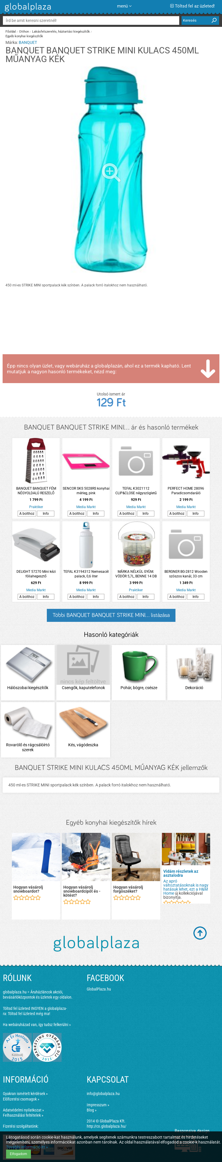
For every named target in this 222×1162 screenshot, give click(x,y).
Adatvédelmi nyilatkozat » (23, 1110)
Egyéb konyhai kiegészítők (24, 36)
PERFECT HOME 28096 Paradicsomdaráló (186, 490)
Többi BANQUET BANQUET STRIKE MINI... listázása (111, 615)
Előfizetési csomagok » (21, 1099)
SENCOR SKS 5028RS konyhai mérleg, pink (86, 490)
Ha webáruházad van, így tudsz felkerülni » (37, 1024)
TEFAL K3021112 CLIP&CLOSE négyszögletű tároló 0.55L (136, 490)
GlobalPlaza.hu (99, 989)
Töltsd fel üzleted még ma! (29, 1013)
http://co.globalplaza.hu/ (106, 1126)
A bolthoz (26, 514)
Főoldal (10, 31)
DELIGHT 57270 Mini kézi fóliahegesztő (36, 574)
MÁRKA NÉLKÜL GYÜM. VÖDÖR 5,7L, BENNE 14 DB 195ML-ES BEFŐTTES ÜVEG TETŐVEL (135, 574)
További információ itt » (27, 1147)
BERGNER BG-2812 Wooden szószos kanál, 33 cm (186, 574)
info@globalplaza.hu (103, 1093)
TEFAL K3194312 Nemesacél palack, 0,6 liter (86, 574)
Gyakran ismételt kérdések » (25, 1093)
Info (46, 514)
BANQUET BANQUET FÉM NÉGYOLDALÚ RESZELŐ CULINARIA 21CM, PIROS (36, 490)
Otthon (24, 31)
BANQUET (28, 42)
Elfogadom (18, 1154)
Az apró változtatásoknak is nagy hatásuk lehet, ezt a (185, 885)
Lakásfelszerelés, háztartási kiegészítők (61, 31)
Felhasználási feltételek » (23, 1115)
